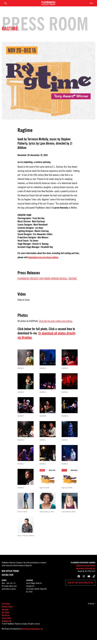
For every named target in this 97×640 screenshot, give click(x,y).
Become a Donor (7, 609)
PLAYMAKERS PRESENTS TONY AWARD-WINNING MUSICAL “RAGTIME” (47, 281)
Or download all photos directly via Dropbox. (47, 338)
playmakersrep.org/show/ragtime (43, 260)
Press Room (6, 607)
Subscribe (5, 612)
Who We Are (6, 618)
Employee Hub (6, 624)
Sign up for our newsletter (80, 585)
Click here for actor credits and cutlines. (56, 324)
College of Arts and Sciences (85, 568)
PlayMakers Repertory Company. (17, 627)
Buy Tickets (6, 615)
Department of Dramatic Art (85, 571)
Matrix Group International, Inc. (32, 632)
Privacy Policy (6, 621)
